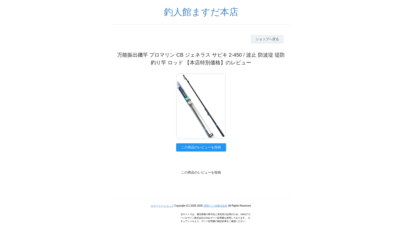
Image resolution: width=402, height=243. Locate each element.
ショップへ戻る (267, 39)
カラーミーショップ (162, 205)
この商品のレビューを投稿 (201, 147)
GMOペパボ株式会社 (215, 205)
